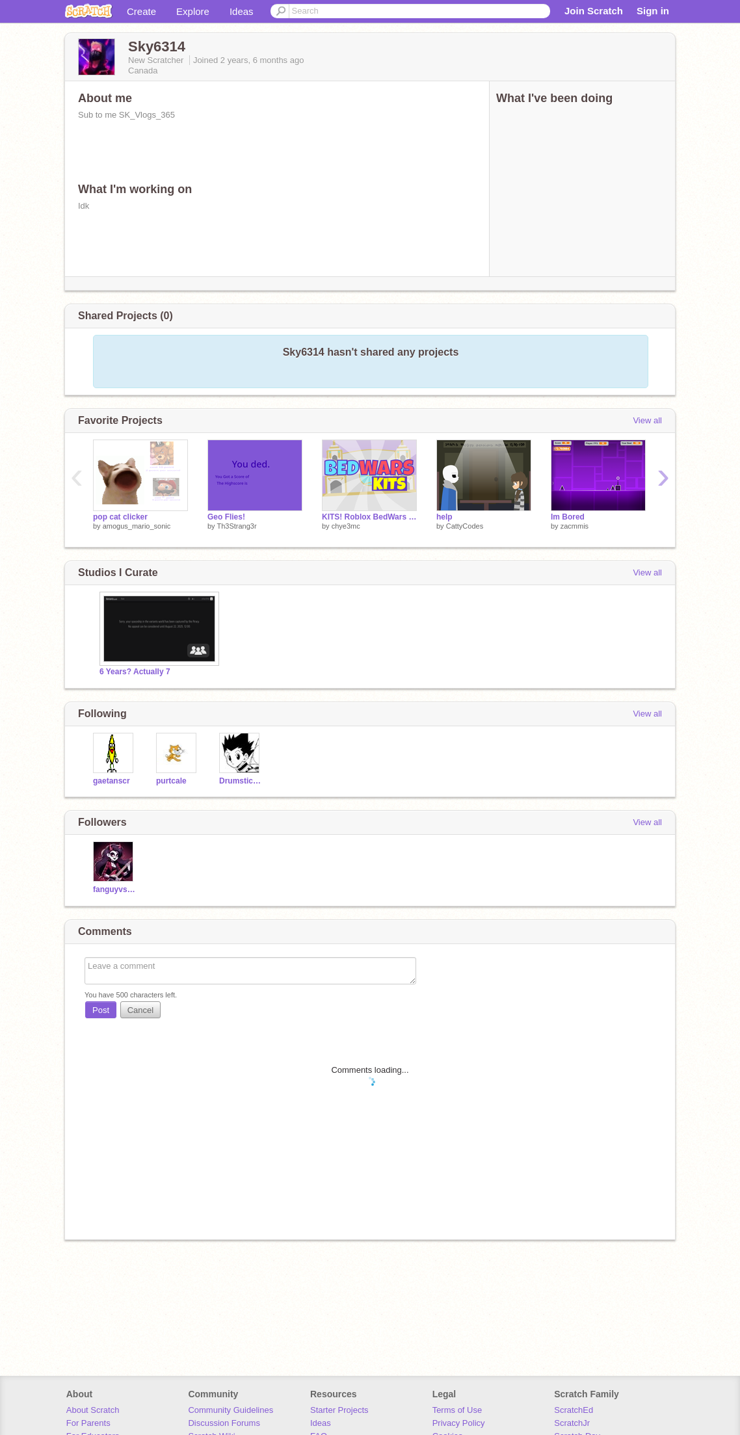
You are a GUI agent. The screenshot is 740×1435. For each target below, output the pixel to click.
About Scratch (93, 1410)
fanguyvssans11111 (115, 889)
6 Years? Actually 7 (134, 671)
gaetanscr (111, 780)
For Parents (88, 1423)
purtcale (171, 780)
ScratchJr (572, 1423)
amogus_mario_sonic (137, 526)
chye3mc (346, 526)
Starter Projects (339, 1410)
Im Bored (568, 516)
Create (141, 11)
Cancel (140, 1010)
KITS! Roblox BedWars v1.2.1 (369, 516)
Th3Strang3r (236, 526)
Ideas (242, 11)
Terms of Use (457, 1410)
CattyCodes (464, 526)
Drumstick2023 (241, 780)
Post (100, 1010)
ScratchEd (573, 1410)
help (444, 516)
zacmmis (574, 526)
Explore (192, 11)
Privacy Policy (458, 1423)
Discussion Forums (224, 1423)
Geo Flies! (226, 516)
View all (647, 420)
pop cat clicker (120, 516)
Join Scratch (593, 10)
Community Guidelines (230, 1410)
